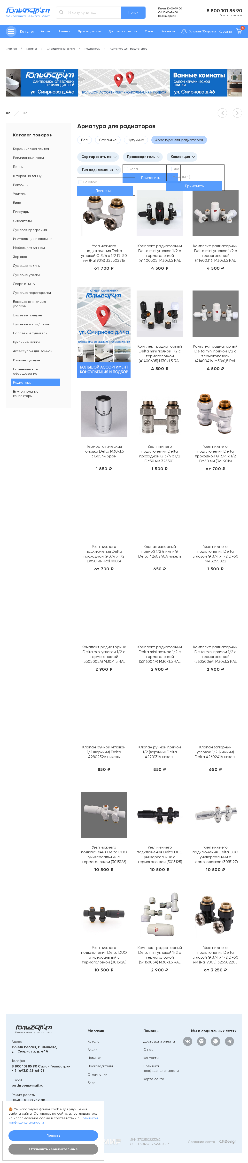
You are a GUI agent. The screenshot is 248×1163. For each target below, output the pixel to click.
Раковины (21, 185)
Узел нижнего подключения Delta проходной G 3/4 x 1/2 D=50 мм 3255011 (159, 453)
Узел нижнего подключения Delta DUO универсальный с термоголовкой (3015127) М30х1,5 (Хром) (215, 854)
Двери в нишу (24, 284)
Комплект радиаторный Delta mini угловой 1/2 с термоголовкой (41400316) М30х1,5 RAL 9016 (215, 253)
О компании (97, 1074)
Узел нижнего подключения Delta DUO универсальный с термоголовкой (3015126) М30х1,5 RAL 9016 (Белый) (104, 854)
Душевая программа (30, 230)
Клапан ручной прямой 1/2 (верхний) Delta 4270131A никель (160, 752)
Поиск (133, 12)
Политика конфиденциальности (161, 1068)
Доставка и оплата (122, 31)
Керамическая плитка (31, 149)
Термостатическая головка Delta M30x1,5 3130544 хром (104, 451)
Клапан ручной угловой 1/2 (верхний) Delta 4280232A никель (103, 752)
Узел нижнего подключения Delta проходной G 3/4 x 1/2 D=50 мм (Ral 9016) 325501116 (215, 453)
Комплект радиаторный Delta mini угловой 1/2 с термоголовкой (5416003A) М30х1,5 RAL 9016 (160, 955)
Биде (17, 203)
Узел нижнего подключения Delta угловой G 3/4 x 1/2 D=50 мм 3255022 (215, 553)
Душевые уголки (26, 275)
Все (84, 140)
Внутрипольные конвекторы (26, 393)
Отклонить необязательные (53, 1149)
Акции (45, 31)
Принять (53, 1135)
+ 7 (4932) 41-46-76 (28, 1071)
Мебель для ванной (29, 248)
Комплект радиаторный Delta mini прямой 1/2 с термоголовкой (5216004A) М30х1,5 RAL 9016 (160, 654)
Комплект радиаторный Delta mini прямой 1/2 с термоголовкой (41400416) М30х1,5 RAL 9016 (215, 353)
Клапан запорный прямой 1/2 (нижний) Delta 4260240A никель (159, 551)
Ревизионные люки (28, 158)
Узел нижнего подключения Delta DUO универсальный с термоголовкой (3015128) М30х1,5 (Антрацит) (104, 955)
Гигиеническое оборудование (25, 371)
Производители (89, 31)
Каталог (94, 1041)
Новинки (64, 31)
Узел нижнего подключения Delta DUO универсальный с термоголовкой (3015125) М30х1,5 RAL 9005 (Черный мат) (160, 854)
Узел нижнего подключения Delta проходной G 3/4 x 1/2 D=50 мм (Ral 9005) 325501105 (104, 554)
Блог (91, 1083)
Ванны (18, 167)
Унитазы (19, 194)
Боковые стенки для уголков (29, 304)
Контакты (168, 31)
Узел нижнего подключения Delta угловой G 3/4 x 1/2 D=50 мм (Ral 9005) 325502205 (215, 954)
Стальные (108, 140)
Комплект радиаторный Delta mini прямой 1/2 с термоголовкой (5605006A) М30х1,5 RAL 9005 (215, 654)
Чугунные (136, 140)
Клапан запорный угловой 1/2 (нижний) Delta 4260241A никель (215, 752)
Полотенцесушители (30, 333)
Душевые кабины (26, 266)
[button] (222, 113)
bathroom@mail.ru (27, 1085)
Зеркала (20, 257)
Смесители (22, 221)
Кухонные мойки (26, 342)
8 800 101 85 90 (224, 11)
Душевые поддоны (28, 315)
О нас (149, 31)
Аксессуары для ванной (32, 351)
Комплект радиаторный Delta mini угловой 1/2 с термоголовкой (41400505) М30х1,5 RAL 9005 (160, 253)
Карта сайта (153, 1079)
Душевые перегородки (32, 293)
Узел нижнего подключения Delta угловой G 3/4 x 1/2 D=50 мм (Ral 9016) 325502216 (104, 253)
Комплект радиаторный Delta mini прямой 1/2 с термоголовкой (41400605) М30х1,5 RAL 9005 (160, 353)
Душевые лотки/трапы (31, 324)
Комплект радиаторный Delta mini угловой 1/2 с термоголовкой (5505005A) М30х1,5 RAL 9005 (104, 654)
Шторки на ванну (27, 176)
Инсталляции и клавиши (32, 239)
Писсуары (21, 212)
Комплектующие (26, 360)
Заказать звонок (231, 15)
